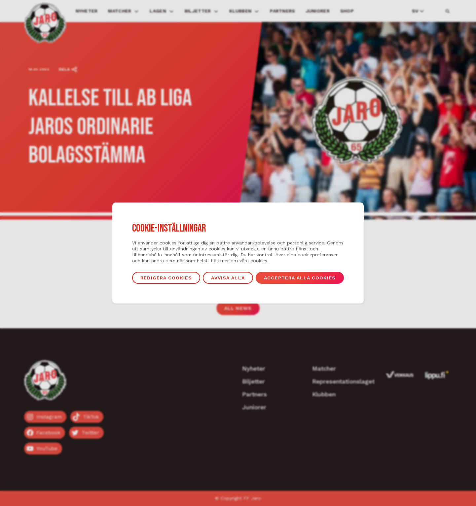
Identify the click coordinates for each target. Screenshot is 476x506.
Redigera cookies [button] (166, 277)
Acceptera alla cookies (300, 277)
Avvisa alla (227, 277)
